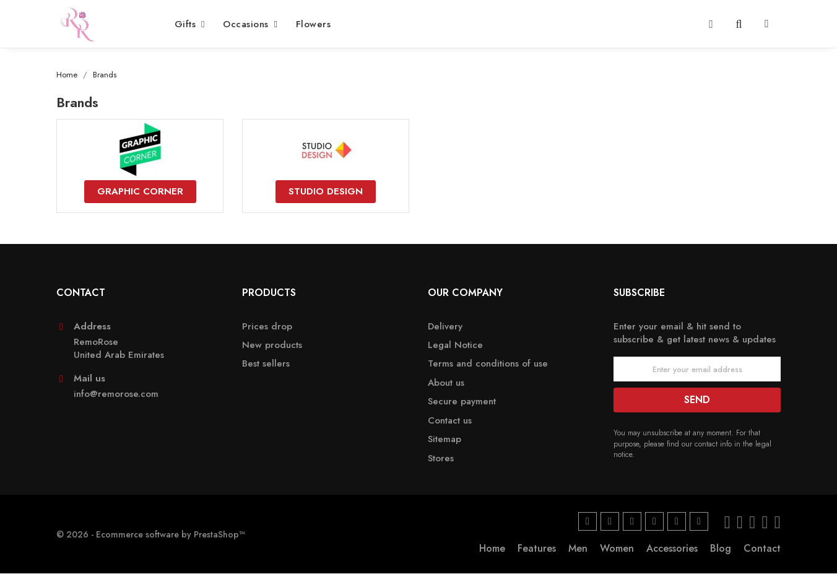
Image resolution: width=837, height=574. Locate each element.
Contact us (450, 420)
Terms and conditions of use (488, 364)
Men (578, 549)
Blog (720, 549)
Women (617, 549)
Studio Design (325, 192)
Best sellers (266, 364)
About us (446, 383)
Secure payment (462, 402)
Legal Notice (455, 345)
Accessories (672, 549)
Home (492, 549)
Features (537, 549)
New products (272, 345)
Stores (441, 458)
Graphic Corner (140, 192)
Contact (762, 549)
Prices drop (267, 326)
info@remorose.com (116, 394)
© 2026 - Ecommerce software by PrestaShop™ (150, 534)
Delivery (445, 326)
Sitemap (444, 439)
